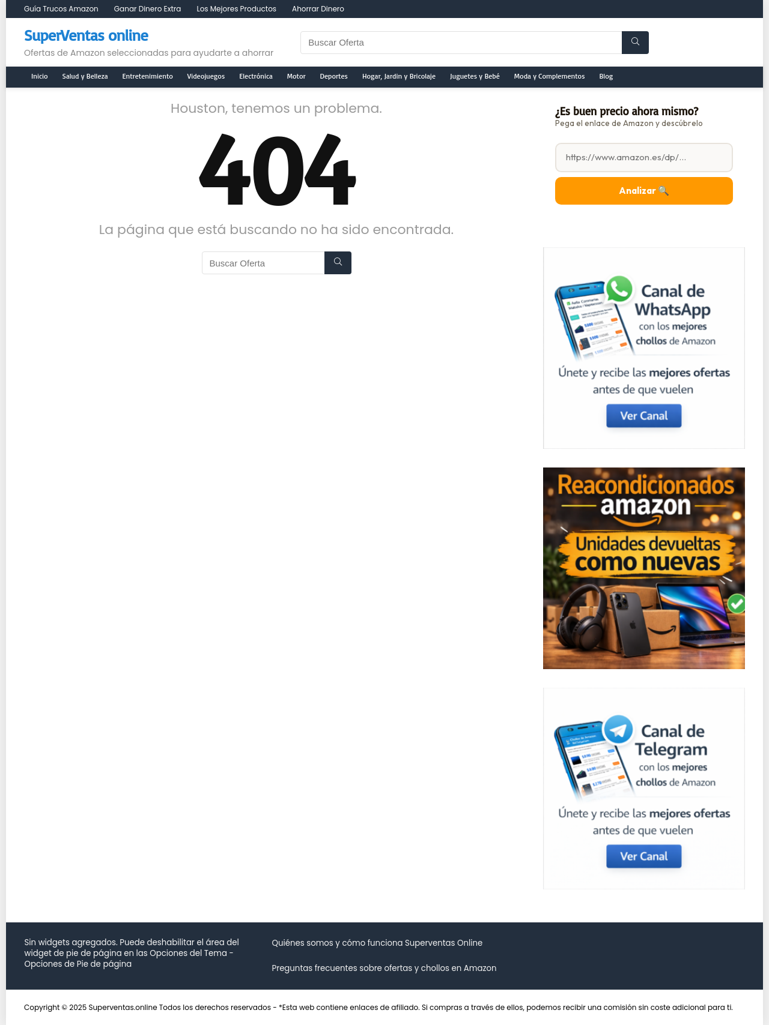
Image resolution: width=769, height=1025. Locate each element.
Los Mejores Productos (236, 9)
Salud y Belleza (85, 75)
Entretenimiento (148, 75)
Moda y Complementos (549, 75)
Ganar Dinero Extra (147, 9)
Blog (606, 75)
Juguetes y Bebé (475, 75)
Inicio (39, 75)
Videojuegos (206, 75)
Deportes (334, 75)
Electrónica (256, 75)
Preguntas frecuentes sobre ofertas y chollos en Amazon (384, 968)
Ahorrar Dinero (318, 9)
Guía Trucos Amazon (61, 9)
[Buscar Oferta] (635, 42)
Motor (296, 75)
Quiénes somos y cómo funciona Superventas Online (377, 943)
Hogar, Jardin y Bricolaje (399, 75)
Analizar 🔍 (644, 190)
